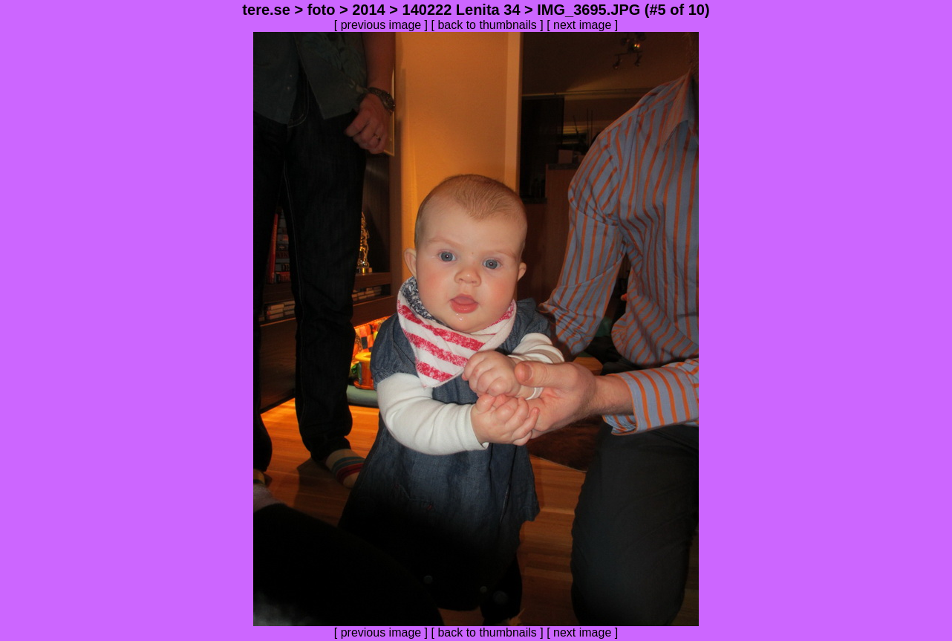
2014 (368, 9)
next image (582, 25)
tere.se (266, 9)
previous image (381, 25)
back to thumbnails (486, 25)
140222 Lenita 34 (461, 9)
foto (321, 9)
